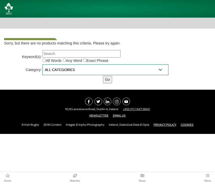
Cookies (187, 124)
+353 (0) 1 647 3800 (136, 109)
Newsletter (98, 115)
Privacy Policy (165, 124)
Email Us (119, 115)
